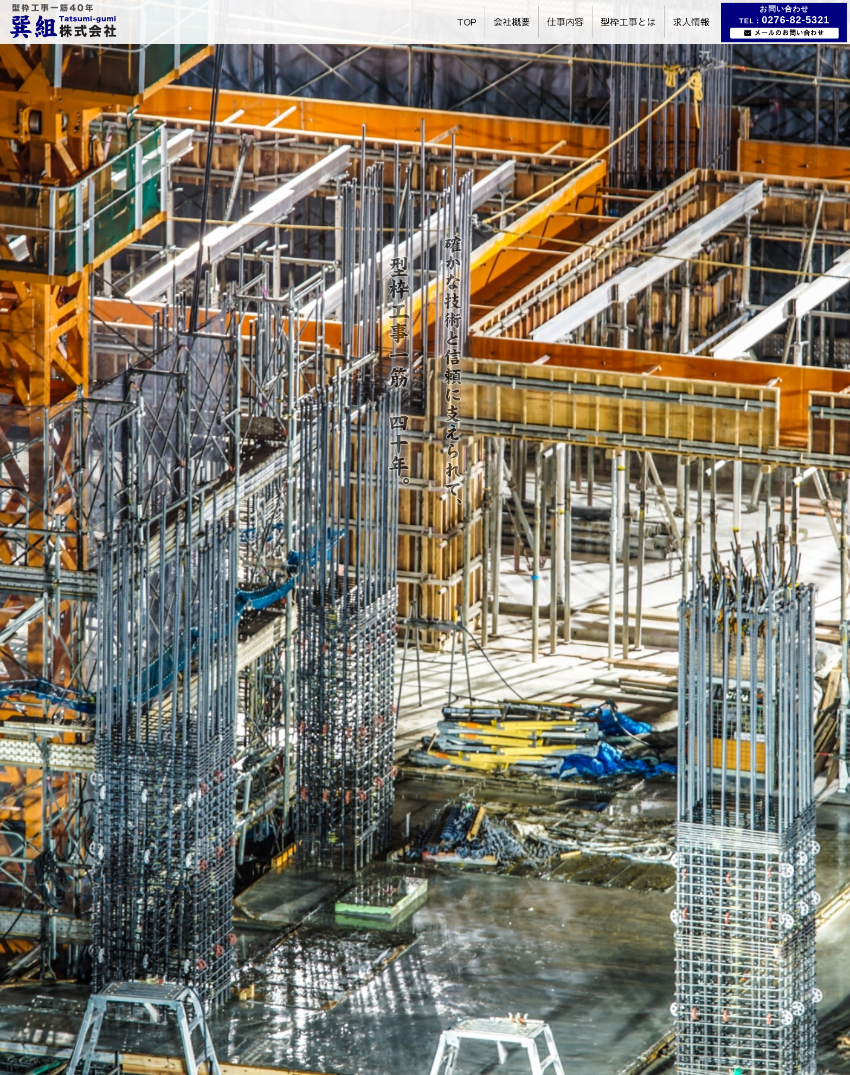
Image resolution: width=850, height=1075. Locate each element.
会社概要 (511, 21)
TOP (466, 21)
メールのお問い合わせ (789, 32)
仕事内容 (565, 21)
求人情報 (691, 21)
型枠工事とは (628, 21)
